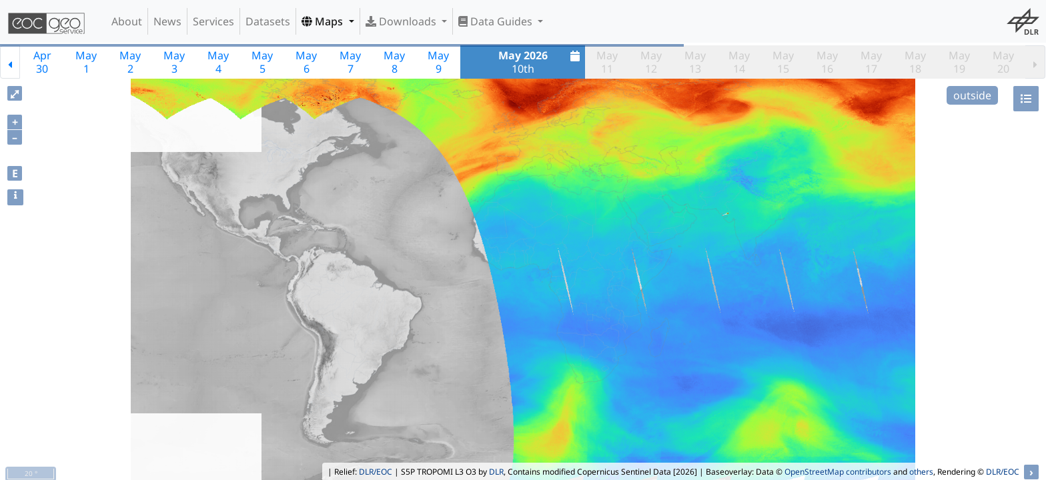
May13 (695, 62)
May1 (86, 62)
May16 (827, 62)
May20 (1003, 62)
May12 (651, 62)
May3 (174, 62)
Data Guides (496, 21)
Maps (324, 21)
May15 (783, 62)
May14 (739, 62)
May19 (959, 62)
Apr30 (42, 62)
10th (541, 62)
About (126, 21)
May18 (915, 62)
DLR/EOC (375, 471)
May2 (130, 62)
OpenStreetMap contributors (837, 471)
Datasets (267, 21)
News (167, 21)
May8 (394, 62)
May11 (607, 62)
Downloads (402, 21)
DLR (496, 471)
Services (213, 21)
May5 (262, 62)
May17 (871, 62)
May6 (306, 62)
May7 (350, 62)
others (921, 471)
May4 (218, 62)
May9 (438, 62)
